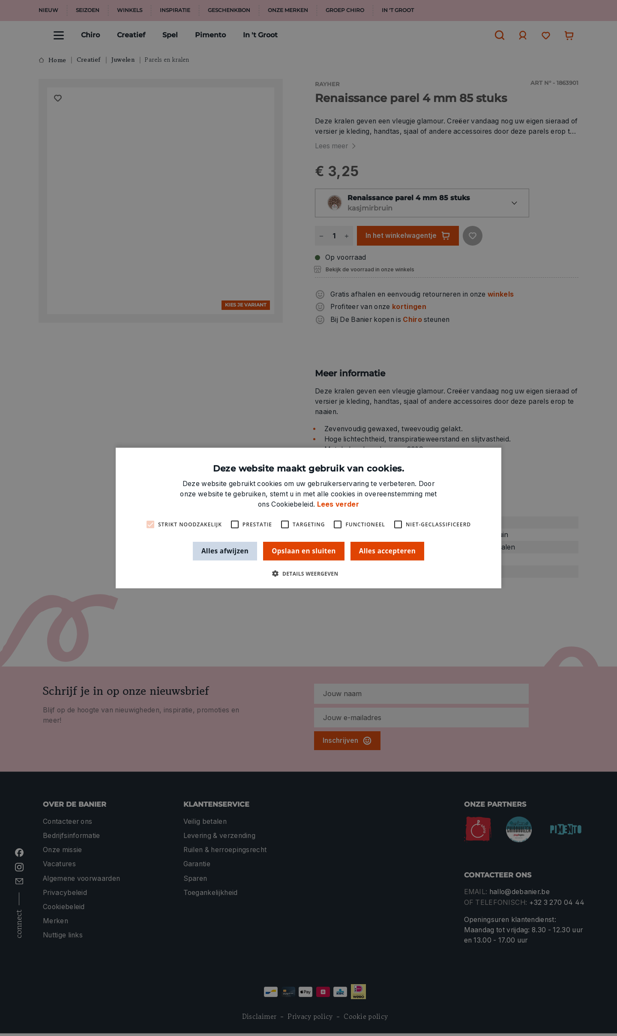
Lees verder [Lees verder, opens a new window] (338, 504)
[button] (308, 573)
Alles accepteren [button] (387, 551)
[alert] (308, 518)
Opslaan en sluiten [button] (304, 551)
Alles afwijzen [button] (225, 551)
